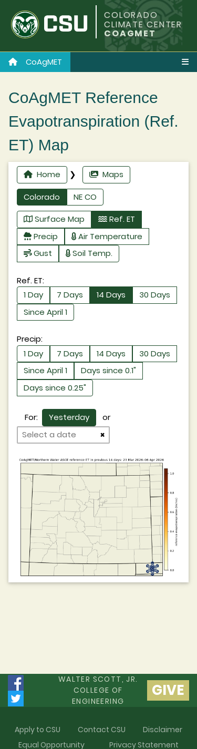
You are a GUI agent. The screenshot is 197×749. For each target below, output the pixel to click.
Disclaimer (162, 729)
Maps (106, 174)
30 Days (154, 294)
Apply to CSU (37, 729)
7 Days (70, 294)
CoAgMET (35, 61)
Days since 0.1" (108, 370)
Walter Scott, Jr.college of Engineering (98, 690)
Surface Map (54, 218)
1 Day (33, 294)
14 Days (111, 294)
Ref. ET (116, 218)
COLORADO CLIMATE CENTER (143, 19)
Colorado (42, 196)
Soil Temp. (89, 253)
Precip (41, 236)
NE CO (85, 196)
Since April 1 (45, 311)
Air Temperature (106, 236)
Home (42, 174)
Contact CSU (102, 729)
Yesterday (69, 417)
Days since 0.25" (55, 387)
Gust (38, 253)
